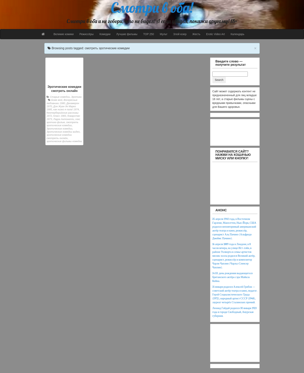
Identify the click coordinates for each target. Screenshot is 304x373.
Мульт (163, 34)
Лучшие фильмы (126, 34)
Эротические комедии (59, 128)
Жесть (196, 34)
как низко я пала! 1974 (66, 109)
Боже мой (56, 100)
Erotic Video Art (215, 34)
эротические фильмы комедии (64, 141)
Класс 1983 (59, 116)
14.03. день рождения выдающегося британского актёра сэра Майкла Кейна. (232, 277)
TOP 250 (148, 34)
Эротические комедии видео (63, 131)
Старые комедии (60, 97)
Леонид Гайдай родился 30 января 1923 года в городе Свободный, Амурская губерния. (234, 312)
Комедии (105, 34)
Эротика (76, 97)
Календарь (237, 34)
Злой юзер (180, 34)
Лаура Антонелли (63, 119)
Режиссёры (86, 34)
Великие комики (64, 34)
